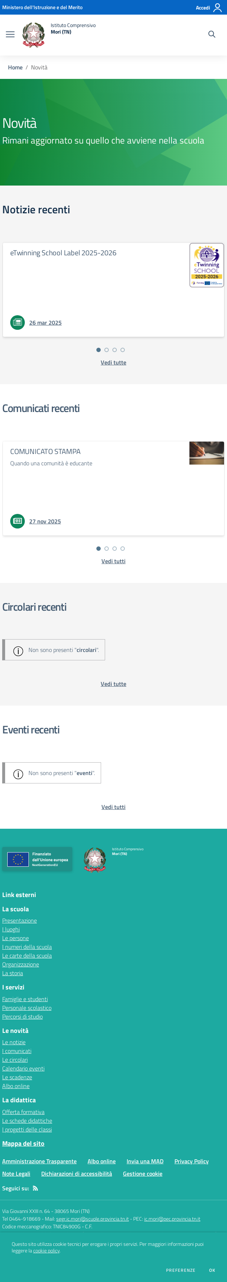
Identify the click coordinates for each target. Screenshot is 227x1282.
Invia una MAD (145, 1161)
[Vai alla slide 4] (122, 350)
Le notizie (14, 1042)
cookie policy (46, 1251)
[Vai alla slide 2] (106, 350)
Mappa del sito (23, 1143)
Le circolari (15, 1059)
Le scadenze (17, 1077)
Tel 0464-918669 (21, 1218)
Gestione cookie (142, 1173)
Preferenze (181, 1270)
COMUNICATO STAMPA (45, 451)
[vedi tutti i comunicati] (113, 561)
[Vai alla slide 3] (114, 350)
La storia (12, 973)
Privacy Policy (191, 1161)
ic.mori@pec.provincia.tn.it (172, 1218)
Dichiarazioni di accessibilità (76, 1173)
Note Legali (16, 1173)
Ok (212, 1270)
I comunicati (16, 1050)
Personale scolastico (26, 1007)
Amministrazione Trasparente (39, 1161)
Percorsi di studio (22, 1016)
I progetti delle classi (27, 1129)
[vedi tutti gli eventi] (113, 806)
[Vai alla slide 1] (98, 350)
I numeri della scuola (27, 946)
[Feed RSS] (35, 1188)
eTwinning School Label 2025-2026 (63, 252)
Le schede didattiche (27, 1120)
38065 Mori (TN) (72, 1211)
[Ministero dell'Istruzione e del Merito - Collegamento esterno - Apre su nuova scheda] (42, 7)
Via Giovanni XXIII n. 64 (26, 1211)
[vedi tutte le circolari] (113, 683)
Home (15, 67)
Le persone (15, 938)
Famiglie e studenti (25, 999)
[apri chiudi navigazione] (10, 35)
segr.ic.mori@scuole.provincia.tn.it (92, 1218)
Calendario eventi (23, 1068)
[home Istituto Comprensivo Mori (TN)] (59, 35)
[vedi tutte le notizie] (113, 362)
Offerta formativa (23, 1111)
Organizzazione (20, 964)
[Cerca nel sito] (212, 35)
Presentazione (19, 920)
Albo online (16, 1085)
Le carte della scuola (27, 955)
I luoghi (11, 929)
